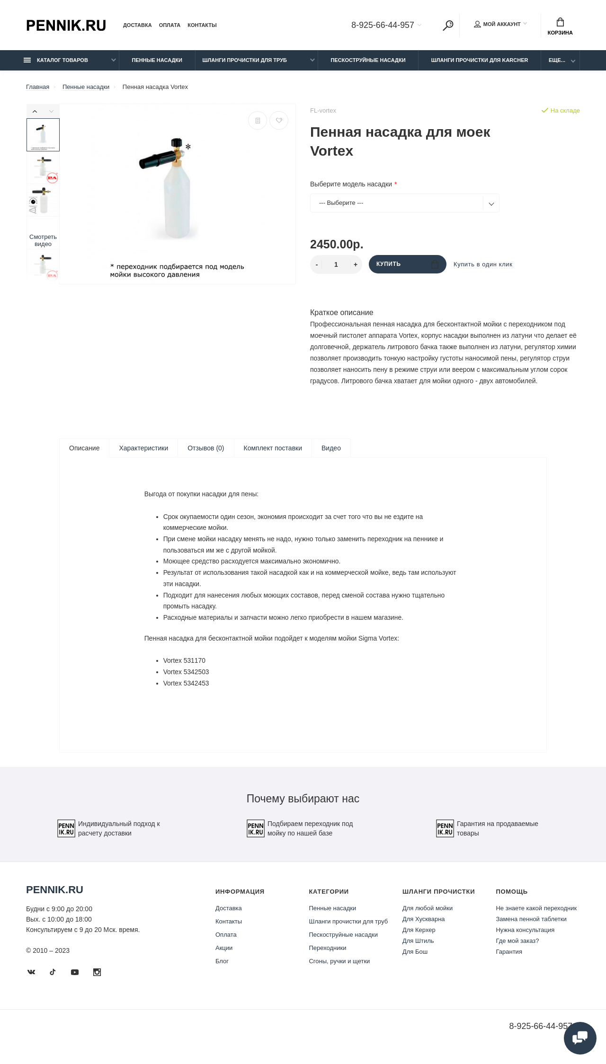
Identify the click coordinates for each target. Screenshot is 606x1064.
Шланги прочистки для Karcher (479, 60)
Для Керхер (419, 936)
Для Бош (415, 957)
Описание (84, 448)
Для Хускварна (423, 925)
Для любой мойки (427, 914)
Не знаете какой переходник (536, 914)
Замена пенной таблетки (531, 925)
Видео (331, 448)
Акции (223, 954)
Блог (222, 967)
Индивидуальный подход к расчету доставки (108, 834)
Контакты (202, 25)
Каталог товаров (56, 60)
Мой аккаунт (497, 24)
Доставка (137, 25)
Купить (407, 264)
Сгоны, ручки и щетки (339, 967)
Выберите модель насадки (351, 184)
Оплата (170, 25)
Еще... (557, 60)
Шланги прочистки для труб (245, 60)
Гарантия (509, 957)
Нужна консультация (525, 936)
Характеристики (143, 448)
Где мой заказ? (517, 946)
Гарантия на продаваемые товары (487, 834)
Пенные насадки (157, 60)
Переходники (327, 954)
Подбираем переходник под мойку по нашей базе (299, 834)
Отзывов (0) (205, 448)
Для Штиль (418, 946)
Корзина (560, 26)
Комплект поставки (273, 448)
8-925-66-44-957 (382, 25)
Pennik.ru (54, 896)
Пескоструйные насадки (368, 60)
